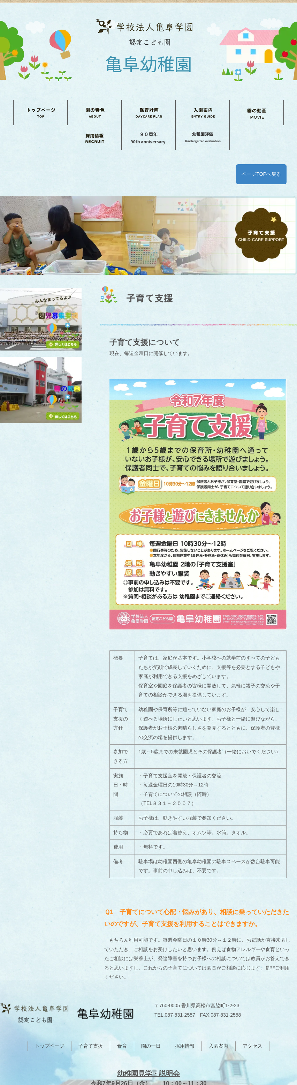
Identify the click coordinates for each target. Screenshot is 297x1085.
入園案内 (218, 1005)
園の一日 (151, 1005)
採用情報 (185, 1005)
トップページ (49, 1005)
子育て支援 (90, 1005)
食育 (122, 1005)
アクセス (252, 1005)
